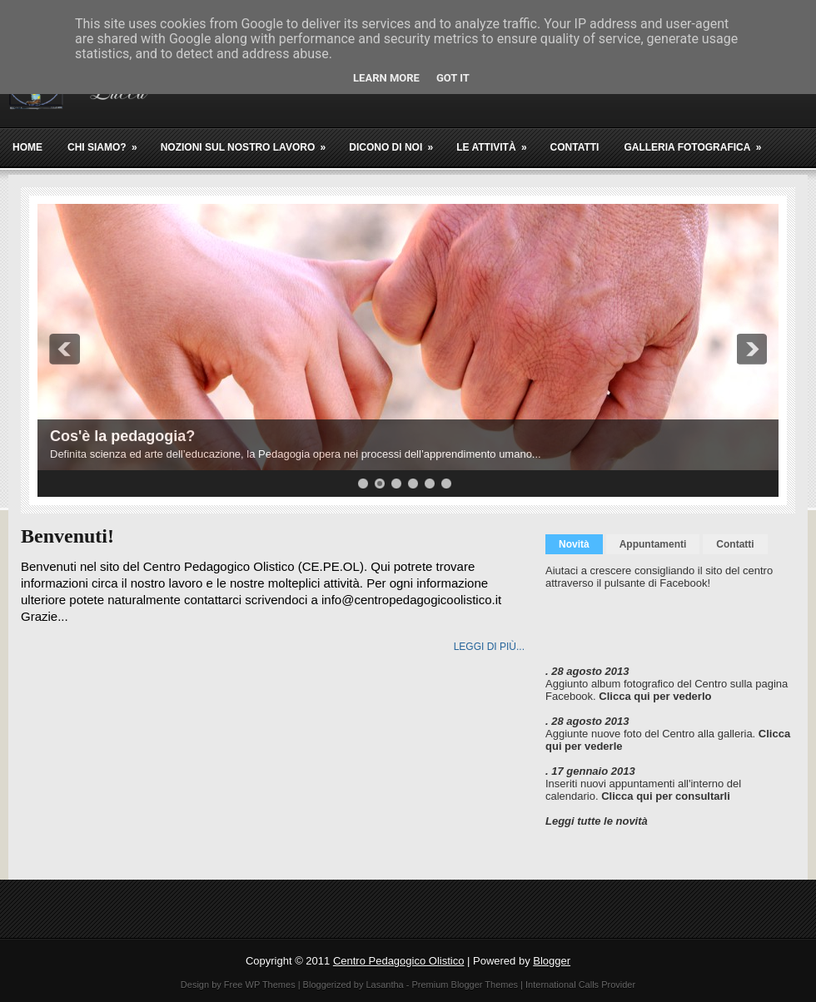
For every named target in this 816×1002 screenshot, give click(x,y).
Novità (574, 544)
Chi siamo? (107, 140)
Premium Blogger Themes (464, 985)
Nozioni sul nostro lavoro (249, 140)
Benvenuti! (67, 536)
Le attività (496, 140)
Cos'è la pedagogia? (122, 436)
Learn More (386, 78)
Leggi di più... (489, 647)
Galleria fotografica (698, 140)
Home (27, 147)
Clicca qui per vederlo (655, 696)
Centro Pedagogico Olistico (399, 961)
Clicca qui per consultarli (665, 796)
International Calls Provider (580, 985)
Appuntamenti (653, 544)
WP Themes (271, 985)
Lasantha (384, 985)
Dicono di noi (396, 140)
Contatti (575, 147)
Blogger (551, 961)
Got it (453, 78)
